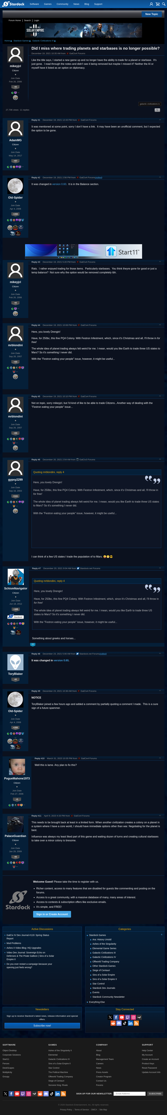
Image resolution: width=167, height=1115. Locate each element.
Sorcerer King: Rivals (58, 1085)
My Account (147, 1055)
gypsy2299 (15, 479)
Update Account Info (151, 1072)
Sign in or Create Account (52, 914)
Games (47, 4)
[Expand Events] (90, 993)
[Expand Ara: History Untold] (90, 940)
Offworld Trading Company (60, 1076)
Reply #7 (36, 568)
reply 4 (60, 472)
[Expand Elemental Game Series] (90, 948)
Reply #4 (36, 325)
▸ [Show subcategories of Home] (11, 41)
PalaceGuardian (15, 836)
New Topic (151, 14)
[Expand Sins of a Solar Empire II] (90, 979)
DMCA (94, 1110)
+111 (15, 496)
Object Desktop (10, 1050)
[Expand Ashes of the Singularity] (90, 944)
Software (34, 4)
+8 (15, 857)
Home (7, 40)
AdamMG (15, 140)
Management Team (105, 1059)
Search (27, 20)
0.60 (65, 660)
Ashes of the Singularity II (60, 1050)
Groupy (6, 1076)
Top (160, 120)
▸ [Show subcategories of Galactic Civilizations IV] (55, 41)
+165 (15, 609)
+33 (15, 362)
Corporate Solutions (12, 1055)
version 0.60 (59, 184)
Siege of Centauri (56, 1081)
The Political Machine (58, 1072)
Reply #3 (36, 262)
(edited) (98, 177)
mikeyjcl (15, 66)
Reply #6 (36, 459)
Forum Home (15, 20)
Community (62, 4)
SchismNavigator (15, 588)
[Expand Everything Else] (87, 1002)
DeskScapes (8, 1068)
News (76, 4)
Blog (86, 4)
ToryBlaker (15, 673)
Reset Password (149, 1068)
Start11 (6, 1059)
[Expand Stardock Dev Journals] (90, 988)
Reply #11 (36, 816)
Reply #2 (36, 177)
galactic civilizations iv (150, 104)
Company (102, 1045)
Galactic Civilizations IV (43, 40)
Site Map (103, 1110)
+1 (17, 799)
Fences (6, 1063)
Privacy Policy (66, 1110)
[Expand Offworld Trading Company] (90, 962)
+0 (15, 87)
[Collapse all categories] (162, 934)
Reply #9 (36, 691)
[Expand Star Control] (90, 984)
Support (98, 4)
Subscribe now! (42, 1025)
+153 (15, 214)
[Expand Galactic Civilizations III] (90, 953)
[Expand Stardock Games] (87, 935)
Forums (99, 1085)
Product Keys (148, 1063)
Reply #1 (36, 120)
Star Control (53, 1068)
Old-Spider (15, 197)
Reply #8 (36, 654)
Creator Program (103, 1076)
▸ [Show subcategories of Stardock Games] (30, 41)
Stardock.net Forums (88, 568)
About (98, 1050)
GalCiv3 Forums (85, 459)
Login (36, 20)
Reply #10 (39, 758)
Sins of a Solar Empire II (59, 1063)
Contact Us (101, 1081)
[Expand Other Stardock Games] (90, 966)
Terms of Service (81, 1110)
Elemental (53, 1055)
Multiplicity (7, 1072)
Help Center (147, 1050)
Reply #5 (36, 396)
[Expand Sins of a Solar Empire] (90, 975)
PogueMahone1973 (17, 778)
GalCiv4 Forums (75, 53)
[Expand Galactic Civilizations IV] (90, 957)
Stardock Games (21, 40)
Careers (100, 1063)
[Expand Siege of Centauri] (90, 971)
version (58, 660)
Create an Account (150, 1059)
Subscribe (155, 1093)
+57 (15, 161)
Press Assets (102, 1072)
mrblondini (15, 345)
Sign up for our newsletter (94, 1093)
